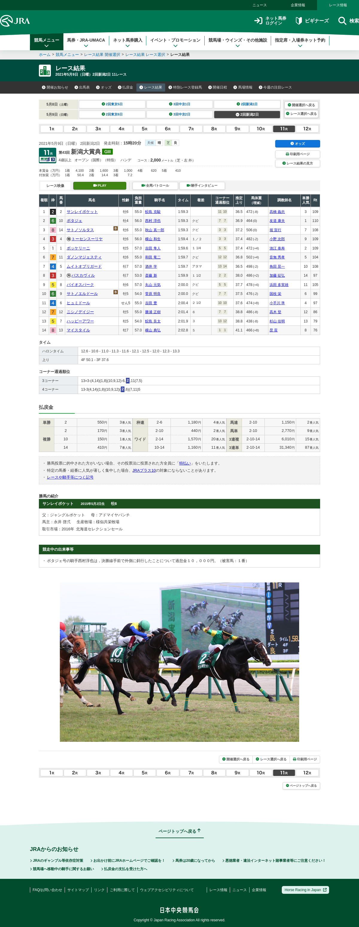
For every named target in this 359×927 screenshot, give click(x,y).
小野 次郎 (277, 239)
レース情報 (338, 5)
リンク (99, 890)
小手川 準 (277, 303)
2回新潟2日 (247, 114)
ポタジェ (74, 220)
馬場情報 (242, 87)
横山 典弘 (152, 330)
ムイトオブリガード (84, 266)
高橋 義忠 (277, 212)
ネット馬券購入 (127, 43)
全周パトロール (155, 185)
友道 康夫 (277, 221)
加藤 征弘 (277, 275)
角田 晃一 (277, 266)
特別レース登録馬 (185, 87)
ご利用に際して (122, 890)
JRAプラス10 (144, 470)
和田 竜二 (152, 257)
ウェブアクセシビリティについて (167, 890)
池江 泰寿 (277, 248)
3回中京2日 (179, 114)
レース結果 (150, 87)
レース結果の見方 (297, 163)
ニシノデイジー (80, 312)
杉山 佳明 (277, 321)
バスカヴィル (83, 275)
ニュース (259, 5)
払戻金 (125, 87)
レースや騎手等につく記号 (70, 477)
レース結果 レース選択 (145, 54)
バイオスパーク (80, 284)
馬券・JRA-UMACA (86, 43)
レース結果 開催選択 (102, 54)
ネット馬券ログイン (270, 21)
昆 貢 (274, 330)
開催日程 (217, 87)
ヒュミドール (78, 303)
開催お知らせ (55, 87)
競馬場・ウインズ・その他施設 (238, 43)
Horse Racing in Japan (306, 890)
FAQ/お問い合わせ (47, 890)
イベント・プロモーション (175, 43)
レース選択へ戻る (301, 113)
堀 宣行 (275, 230)
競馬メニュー (46, 43)
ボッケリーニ (78, 248)
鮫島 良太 (152, 321)
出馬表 (82, 87)
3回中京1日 (179, 104)
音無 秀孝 (277, 257)
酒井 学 (151, 266)
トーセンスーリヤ (87, 239)
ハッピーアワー (80, 321)
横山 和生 (152, 239)
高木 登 (275, 312)
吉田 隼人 (152, 248)
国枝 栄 (275, 294)
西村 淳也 (152, 221)
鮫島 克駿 (152, 212)
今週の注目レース (275, 87)
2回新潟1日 (247, 104)
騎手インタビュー (202, 185)
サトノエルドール (82, 293)
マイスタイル (78, 330)
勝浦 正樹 (152, 312)
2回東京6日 (112, 114)
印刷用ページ (298, 154)
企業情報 (298, 5)
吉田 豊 (151, 303)
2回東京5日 (112, 104)
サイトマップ (78, 890)
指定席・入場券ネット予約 (300, 43)
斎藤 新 (151, 275)
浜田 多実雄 (279, 285)
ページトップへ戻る (301, 785)
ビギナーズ (312, 21)
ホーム (45, 54)
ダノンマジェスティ (84, 257)
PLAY (100, 185)
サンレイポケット (82, 211)
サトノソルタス (80, 230)
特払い (185, 463)
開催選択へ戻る (301, 105)
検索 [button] (348, 21)
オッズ (104, 87)
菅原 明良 (152, 294)
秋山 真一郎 (154, 230)
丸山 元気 (152, 285)
